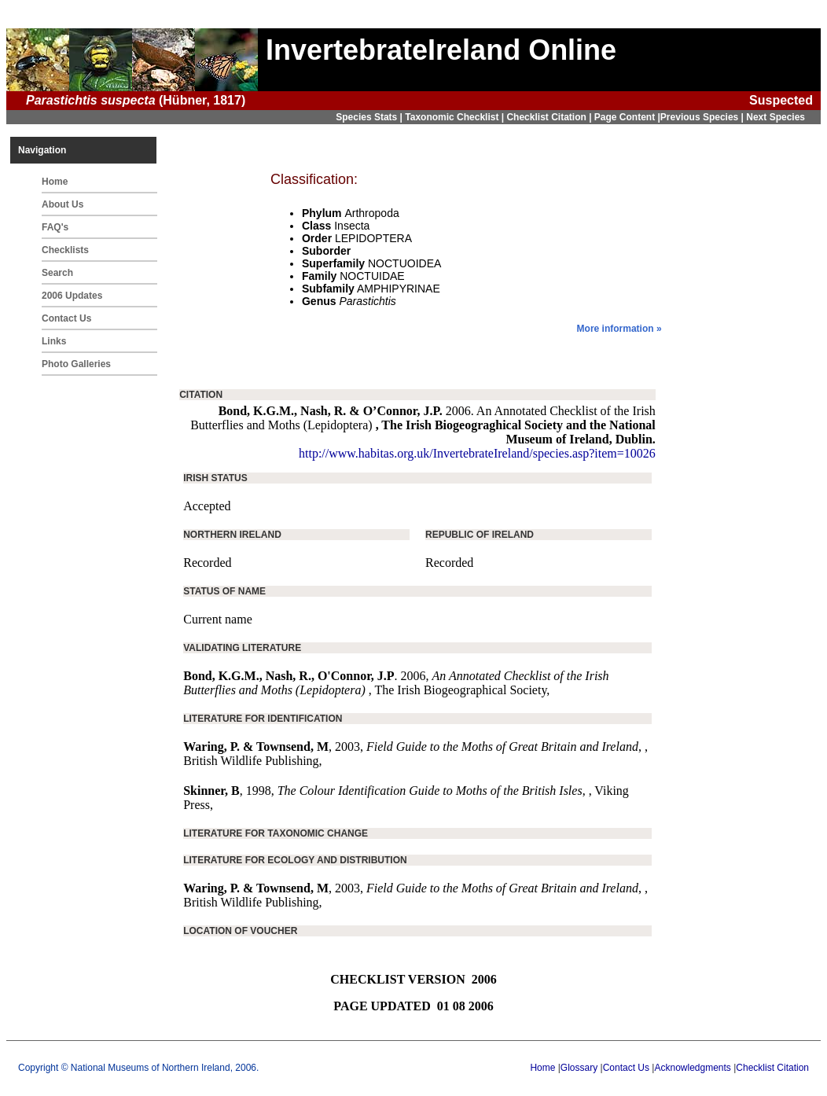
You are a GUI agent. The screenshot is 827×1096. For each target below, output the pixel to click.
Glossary (579, 1067)
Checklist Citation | (550, 117)
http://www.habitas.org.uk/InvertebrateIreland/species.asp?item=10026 (477, 453)
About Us (62, 204)
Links (54, 341)
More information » (619, 328)
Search (57, 272)
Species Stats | (370, 117)
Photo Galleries (76, 364)
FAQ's (55, 227)
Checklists (65, 250)
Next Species (775, 117)
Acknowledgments (692, 1067)
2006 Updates (72, 295)
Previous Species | (703, 117)
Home (55, 181)
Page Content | (627, 117)
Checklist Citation (772, 1067)
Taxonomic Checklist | (455, 117)
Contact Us (66, 318)
